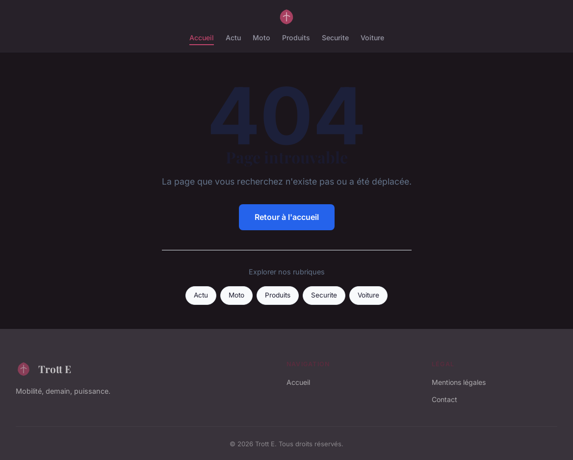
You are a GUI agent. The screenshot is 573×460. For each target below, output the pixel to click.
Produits (296, 37)
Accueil (201, 37)
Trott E (43, 369)
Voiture (372, 37)
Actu (233, 37)
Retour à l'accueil (287, 217)
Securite (335, 37)
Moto (261, 37)
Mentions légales (459, 382)
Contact (444, 399)
